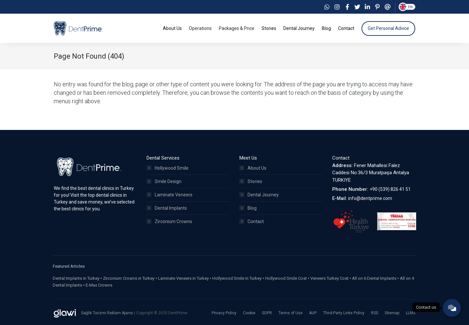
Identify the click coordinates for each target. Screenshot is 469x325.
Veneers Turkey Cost (329, 278)
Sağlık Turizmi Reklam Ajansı (107, 313)
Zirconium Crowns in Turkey (128, 278)
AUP (313, 313)
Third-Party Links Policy (343, 313)
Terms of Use (290, 313)
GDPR (267, 313)
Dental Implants (167, 208)
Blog (248, 208)
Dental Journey (259, 194)
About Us (252, 168)
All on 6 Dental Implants (374, 278)
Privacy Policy (224, 313)
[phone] (452, 308)
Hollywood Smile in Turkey (237, 278)
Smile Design (164, 181)
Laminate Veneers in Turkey (183, 278)
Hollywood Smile (168, 168)
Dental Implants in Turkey (76, 278)
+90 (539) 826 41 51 (390, 189)
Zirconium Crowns (169, 221)
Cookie (249, 313)
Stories (250, 181)
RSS (374, 313)
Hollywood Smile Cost (286, 278)
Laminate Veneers (169, 194)
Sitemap (392, 313)
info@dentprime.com (370, 198)
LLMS (410, 313)
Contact (251, 221)
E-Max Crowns (99, 285)
